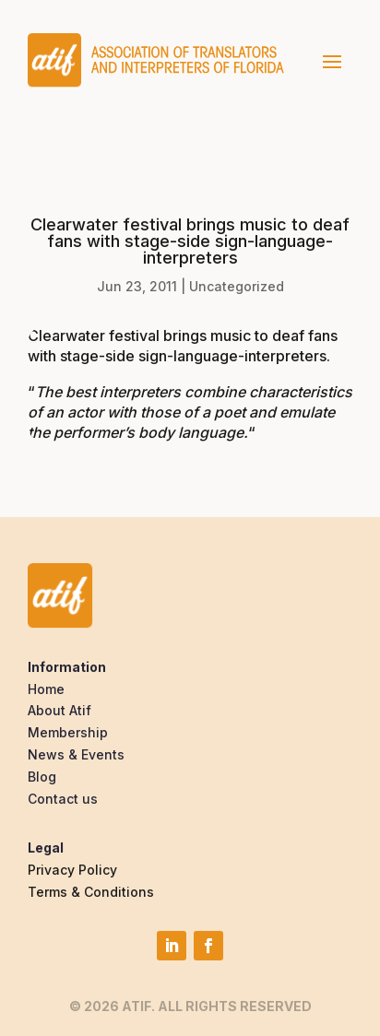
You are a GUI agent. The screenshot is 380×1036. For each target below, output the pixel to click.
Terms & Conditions (91, 892)
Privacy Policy (72, 869)
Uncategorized (236, 286)
